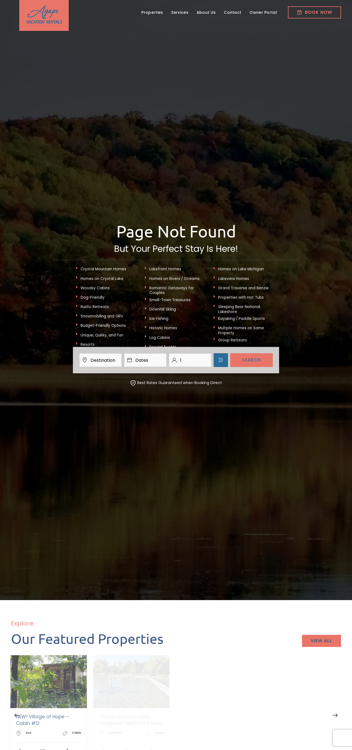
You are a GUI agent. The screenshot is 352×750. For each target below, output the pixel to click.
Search (251, 360)
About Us (206, 12)
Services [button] (179, 12)
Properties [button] (152, 12)
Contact (232, 12)
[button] (17, 715)
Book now (314, 12)
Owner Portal (263, 12)
